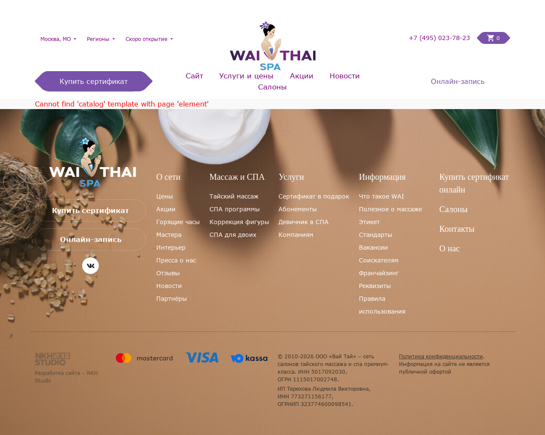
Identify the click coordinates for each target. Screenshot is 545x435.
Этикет (369, 221)
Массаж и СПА (237, 176)
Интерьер (171, 247)
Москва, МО (56, 39)
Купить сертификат (94, 81)
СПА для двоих (232, 234)
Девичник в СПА (303, 221)
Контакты (457, 228)
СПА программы (234, 209)
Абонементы (297, 209)
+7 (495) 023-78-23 (439, 38)
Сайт (194, 75)
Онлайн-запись (458, 81)
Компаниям (295, 234)
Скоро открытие (147, 39)
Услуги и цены (246, 75)
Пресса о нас (176, 260)
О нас (449, 248)
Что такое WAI (381, 196)
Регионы (99, 39)
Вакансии (373, 247)
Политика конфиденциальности (441, 356)
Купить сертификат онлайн (474, 183)
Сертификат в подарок (313, 196)
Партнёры (171, 298)
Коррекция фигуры (239, 221)
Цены (164, 196)
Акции (301, 75)
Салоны (272, 86)
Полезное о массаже (390, 209)
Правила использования (382, 305)
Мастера (168, 234)
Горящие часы (178, 221)
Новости (345, 75)
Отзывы (168, 273)
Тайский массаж (233, 196)
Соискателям (379, 260)
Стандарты (375, 234)
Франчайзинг (379, 273)
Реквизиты (375, 285)
